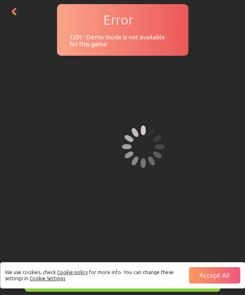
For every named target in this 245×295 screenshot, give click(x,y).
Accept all (214, 275)
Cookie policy (72, 272)
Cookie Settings (47, 278)
